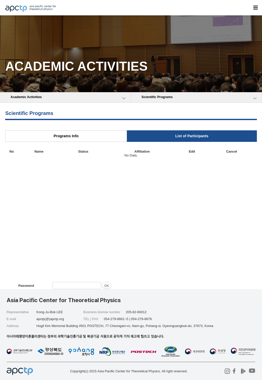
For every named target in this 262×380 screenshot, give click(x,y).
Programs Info (66, 136)
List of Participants (192, 136)
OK (106, 285)
